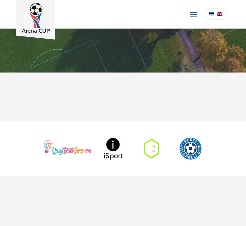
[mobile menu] (193, 14)
